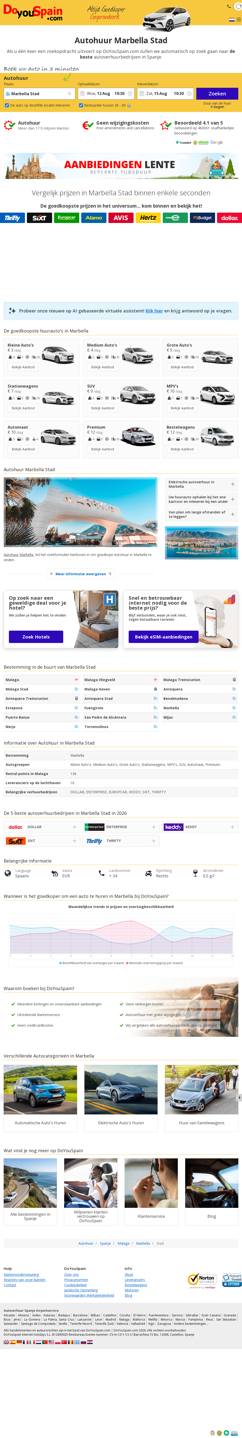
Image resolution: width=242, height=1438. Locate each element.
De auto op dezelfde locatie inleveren (40, 105)
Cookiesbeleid (75, 1285)
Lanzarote (85, 1319)
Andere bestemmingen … (191, 1324)
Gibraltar (192, 1315)
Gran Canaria (211, 1315)
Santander (11, 1324)
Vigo (151, 1324)
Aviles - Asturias (43, 1315)
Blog (128, 1295)
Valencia (122, 1324)
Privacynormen (76, 1279)
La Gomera (32, 1319)
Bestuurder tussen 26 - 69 (107, 105)
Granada (230, 1315)
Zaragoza (164, 1324)
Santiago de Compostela (38, 1324)
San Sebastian (226, 1319)
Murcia (180, 1319)
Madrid (111, 1319)
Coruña (125, 1315)
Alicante (9, 1315)
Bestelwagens (136, 1285)
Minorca (166, 1319)
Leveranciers (135, 1279)
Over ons (71, 1274)
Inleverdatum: (148, 84)
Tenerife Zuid (104, 1324)
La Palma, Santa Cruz (59, 1319)
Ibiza (7, 1319)
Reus (209, 1319)
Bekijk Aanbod (23, 367)
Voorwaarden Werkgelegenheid (89, 1295)
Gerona (177, 1315)
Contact (10, 1285)
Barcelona (80, 1315)
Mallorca (139, 1319)
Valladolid (138, 1324)
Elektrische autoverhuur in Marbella (191, 484)
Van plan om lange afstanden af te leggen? (197, 514)
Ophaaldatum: (89, 84)
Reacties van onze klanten (24, 1279)
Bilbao (95, 1315)
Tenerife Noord (81, 1324)
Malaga (124, 1319)
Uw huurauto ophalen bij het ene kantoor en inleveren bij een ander (198, 499)
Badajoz (64, 1315)
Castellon (109, 1315)
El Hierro (139, 1315)
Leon (98, 1319)
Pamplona (195, 1319)
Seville (63, 1324)
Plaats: (9, 84)
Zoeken (217, 93)
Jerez (17, 1319)
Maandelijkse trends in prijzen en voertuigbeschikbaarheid (121, 906)
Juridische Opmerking (81, 1290)
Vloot (129, 1274)
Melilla (152, 1319)
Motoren (132, 1290)
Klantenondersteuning (21, 1274)
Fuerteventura (158, 1315)
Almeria (23, 1315)
